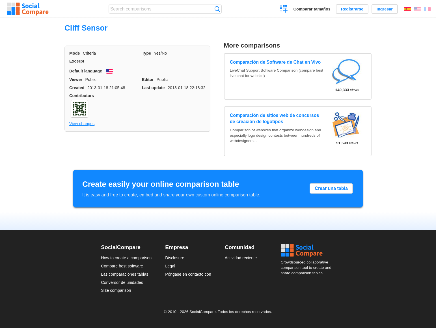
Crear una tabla (331, 188)
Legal (170, 266)
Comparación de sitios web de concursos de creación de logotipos (274, 118)
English (417, 9)
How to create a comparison (126, 258)
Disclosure (174, 258)
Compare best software (122, 266)
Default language (85, 71)
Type (146, 53)
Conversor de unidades (122, 282)
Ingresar (385, 9)
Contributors (81, 95)
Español (407, 9)
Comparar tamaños (312, 9)
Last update (153, 87)
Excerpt (76, 61)
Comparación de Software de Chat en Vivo (275, 62)
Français (427, 9)
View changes (81, 123)
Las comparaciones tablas (124, 274)
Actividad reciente (241, 258)
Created (77, 87)
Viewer (75, 79)
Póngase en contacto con (188, 274)
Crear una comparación (284, 10)
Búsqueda (217, 9)
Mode (74, 53)
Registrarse (352, 9)
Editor (148, 79)
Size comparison (116, 290)
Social (308, 250)
